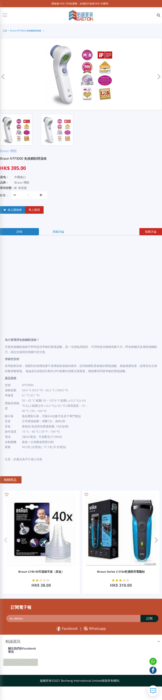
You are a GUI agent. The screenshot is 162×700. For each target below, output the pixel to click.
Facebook (67, 629)
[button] (158, 76)
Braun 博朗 (8, 151)
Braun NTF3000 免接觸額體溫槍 (26, 30)
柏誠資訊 (12, 641)
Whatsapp (94, 629)
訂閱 (149, 618)
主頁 (5, 30)
